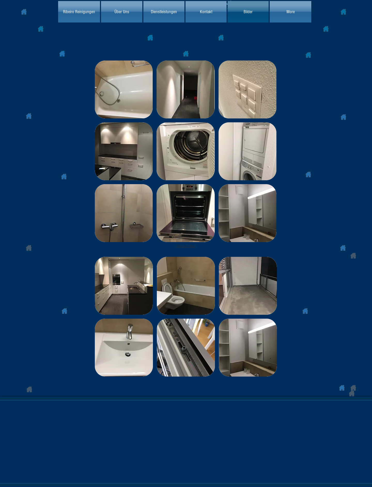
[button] (124, 89)
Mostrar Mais (185, 246)
